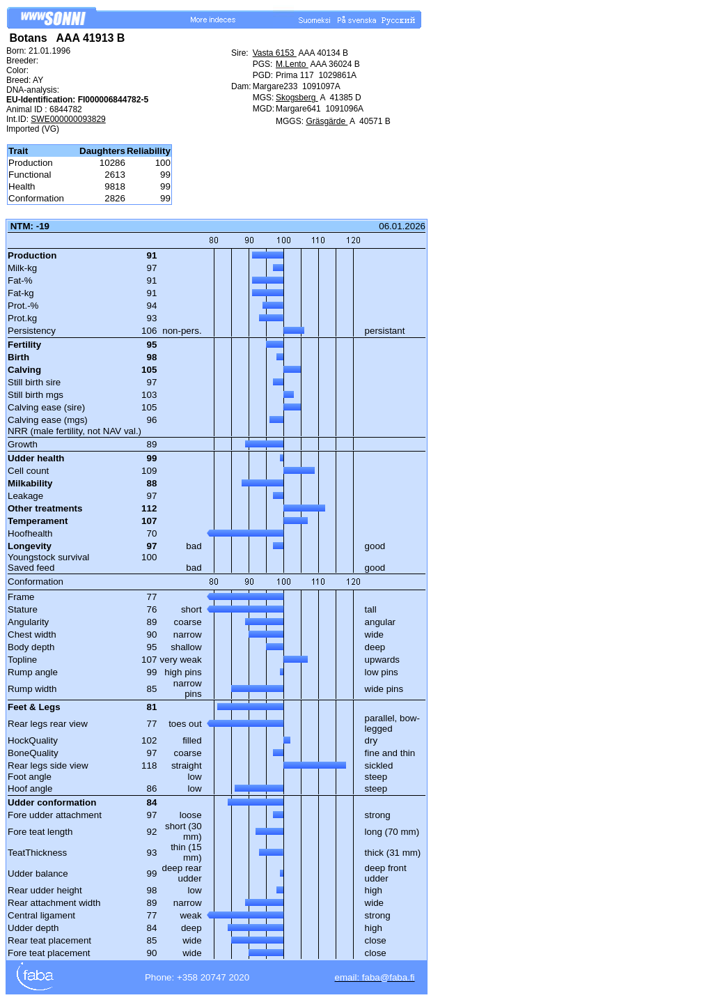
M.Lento (292, 64)
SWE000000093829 (68, 119)
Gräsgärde (326, 121)
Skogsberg (297, 97)
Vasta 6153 (275, 53)
